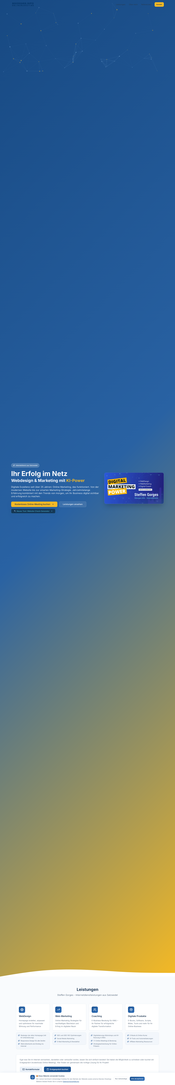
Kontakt (159, 4)
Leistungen (120, 4)
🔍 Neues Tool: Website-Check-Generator (33, 511)
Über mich (133, 4)
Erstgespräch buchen (57, 1069)
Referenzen (146, 4)
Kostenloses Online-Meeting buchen (34, 504)
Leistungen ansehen (73, 504)
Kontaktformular (31, 1069)
